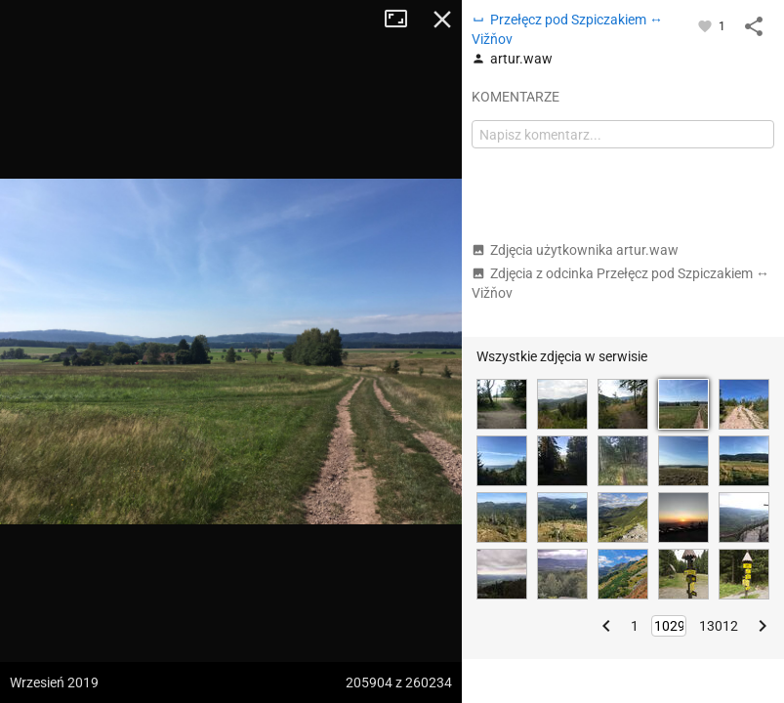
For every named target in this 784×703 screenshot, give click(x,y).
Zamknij (442, 19)
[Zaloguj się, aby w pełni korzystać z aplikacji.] (706, 25)
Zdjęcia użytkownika (575, 250)
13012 (718, 626)
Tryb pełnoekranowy (403, 19)
